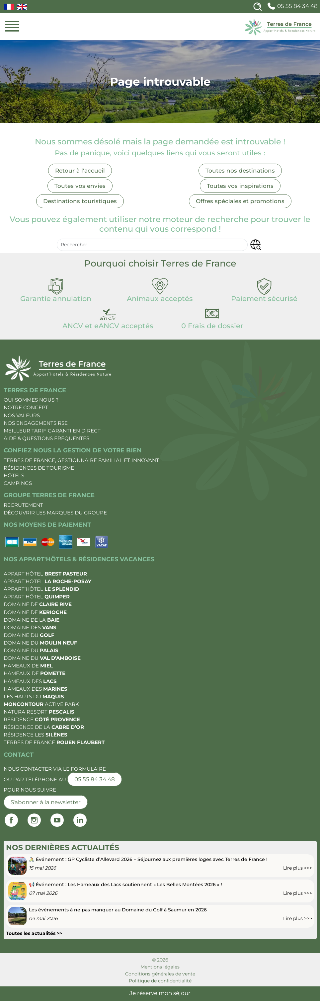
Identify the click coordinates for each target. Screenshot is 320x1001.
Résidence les (35, 735)
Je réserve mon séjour (160, 993)
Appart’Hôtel (45, 574)
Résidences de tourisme (39, 468)
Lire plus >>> (297, 868)
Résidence (42, 719)
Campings (18, 483)
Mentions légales (160, 967)
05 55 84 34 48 (292, 6)
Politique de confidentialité (160, 981)
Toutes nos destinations (240, 170)
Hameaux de (28, 665)
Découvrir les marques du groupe (55, 512)
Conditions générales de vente (160, 974)
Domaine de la (31, 620)
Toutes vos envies (80, 186)
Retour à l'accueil (80, 170)
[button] (255, 245)
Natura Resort (39, 712)
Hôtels (14, 475)
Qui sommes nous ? (31, 400)
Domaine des (30, 627)
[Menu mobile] (12, 26)
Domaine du (29, 635)
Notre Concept (26, 407)
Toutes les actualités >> (34, 933)
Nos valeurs (22, 415)
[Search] (258, 6)
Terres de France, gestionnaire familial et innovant (81, 460)
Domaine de (38, 604)
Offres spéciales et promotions (240, 201)
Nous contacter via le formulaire (55, 769)
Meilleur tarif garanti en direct (52, 430)
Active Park (41, 704)
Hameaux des (30, 681)
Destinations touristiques (80, 201)
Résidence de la (44, 727)
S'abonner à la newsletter (46, 802)
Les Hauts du (34, 696)
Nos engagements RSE (36, 423)
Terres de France (54, 742)
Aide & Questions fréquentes (46, 438)
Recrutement (23, 505)
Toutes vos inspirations (240, 186)
